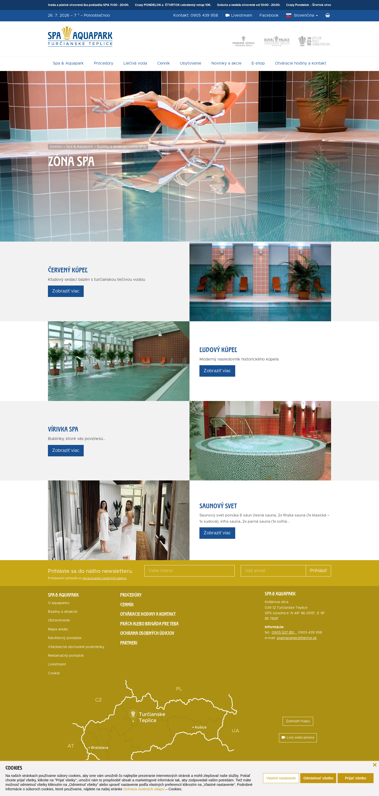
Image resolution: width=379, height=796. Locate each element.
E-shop (258, 63)
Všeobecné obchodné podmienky (76, 647)
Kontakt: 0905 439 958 (195, 15)
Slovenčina (306, 15)
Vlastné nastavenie (281, 778)
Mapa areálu (58, 629)
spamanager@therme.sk (297, 638)
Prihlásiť (318, 571)
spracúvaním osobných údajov (105, 578)
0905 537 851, (284, 632)
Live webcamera (298, 737)
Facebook (269, 15)
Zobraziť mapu (298, 721)
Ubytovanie (190, 63)
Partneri (128, 643)
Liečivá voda (135, 63)
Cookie (54, 673)
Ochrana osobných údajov (144, 789)
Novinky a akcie (226, 63)
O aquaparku (58, 603)
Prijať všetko (355, 778)
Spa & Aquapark (68, 63)
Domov (56, 146)
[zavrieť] (375, 764)
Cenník (163, 63)
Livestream (239, 15)
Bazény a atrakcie (111, 146)
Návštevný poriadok (64, 638)
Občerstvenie (59, 620)
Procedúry (103, 63)
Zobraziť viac (65, 291)
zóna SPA (138, 146)
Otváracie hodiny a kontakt (300, 63)
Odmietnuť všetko (318, 778)
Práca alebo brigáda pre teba (149, 624)
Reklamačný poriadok (66, 655)
